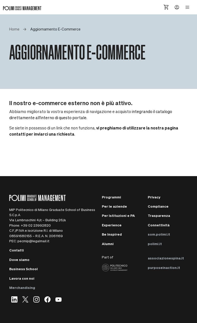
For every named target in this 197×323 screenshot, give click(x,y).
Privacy (154, 197)
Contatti (16, 250)
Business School (23, 269)
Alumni (108, 243)
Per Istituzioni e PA (118, 215)
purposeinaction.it (164, 267)
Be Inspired (112, 234)
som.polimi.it (159, 234)
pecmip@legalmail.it (33, 241)
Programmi (111, 197)
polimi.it (155, 243)
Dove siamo (19, 259)
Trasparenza (159, 215)
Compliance (158, 206)
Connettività (159, 225)
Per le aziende (114, 206)
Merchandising (22, 287)
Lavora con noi (21, 278)
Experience (112, 225)
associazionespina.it (166, 258)
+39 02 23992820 (36, 225)
